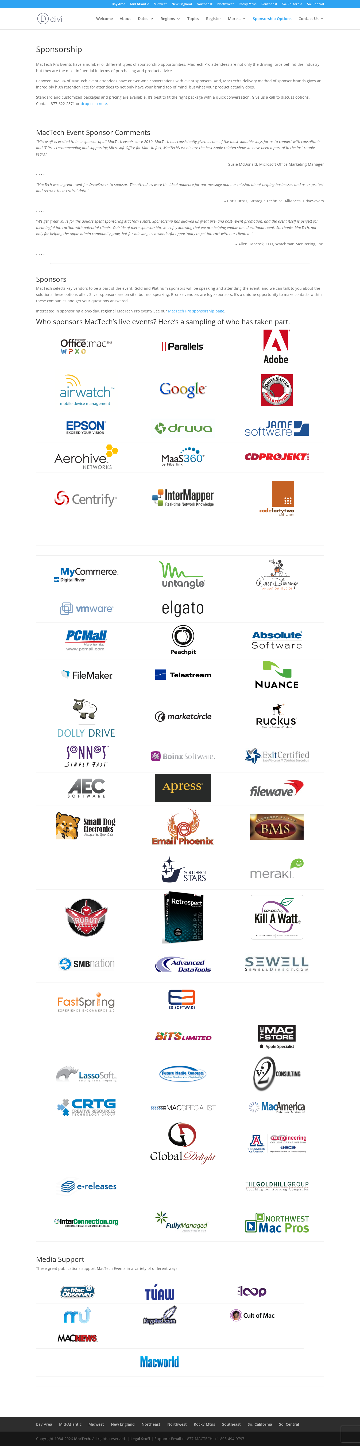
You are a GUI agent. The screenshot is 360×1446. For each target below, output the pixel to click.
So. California (292, 4)
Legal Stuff (140, 1438)
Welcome (104, 19)
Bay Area (118, 4)
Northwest (225, 4)
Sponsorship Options (272, 19)
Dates (143, 19)
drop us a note (94, 103)
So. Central (315, 4)
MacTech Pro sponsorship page (196, 311)
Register (213, 19)
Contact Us (309, 19)
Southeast (269, 4)
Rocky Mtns (248, 4)
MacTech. (82, 1438)
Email (176, 1438)
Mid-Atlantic (139, 4)
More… (234, 19)
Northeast (204, 4)
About (125, 19)
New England (182, 4)
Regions (168, 19)
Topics (193, 19)
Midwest (160, 4)
